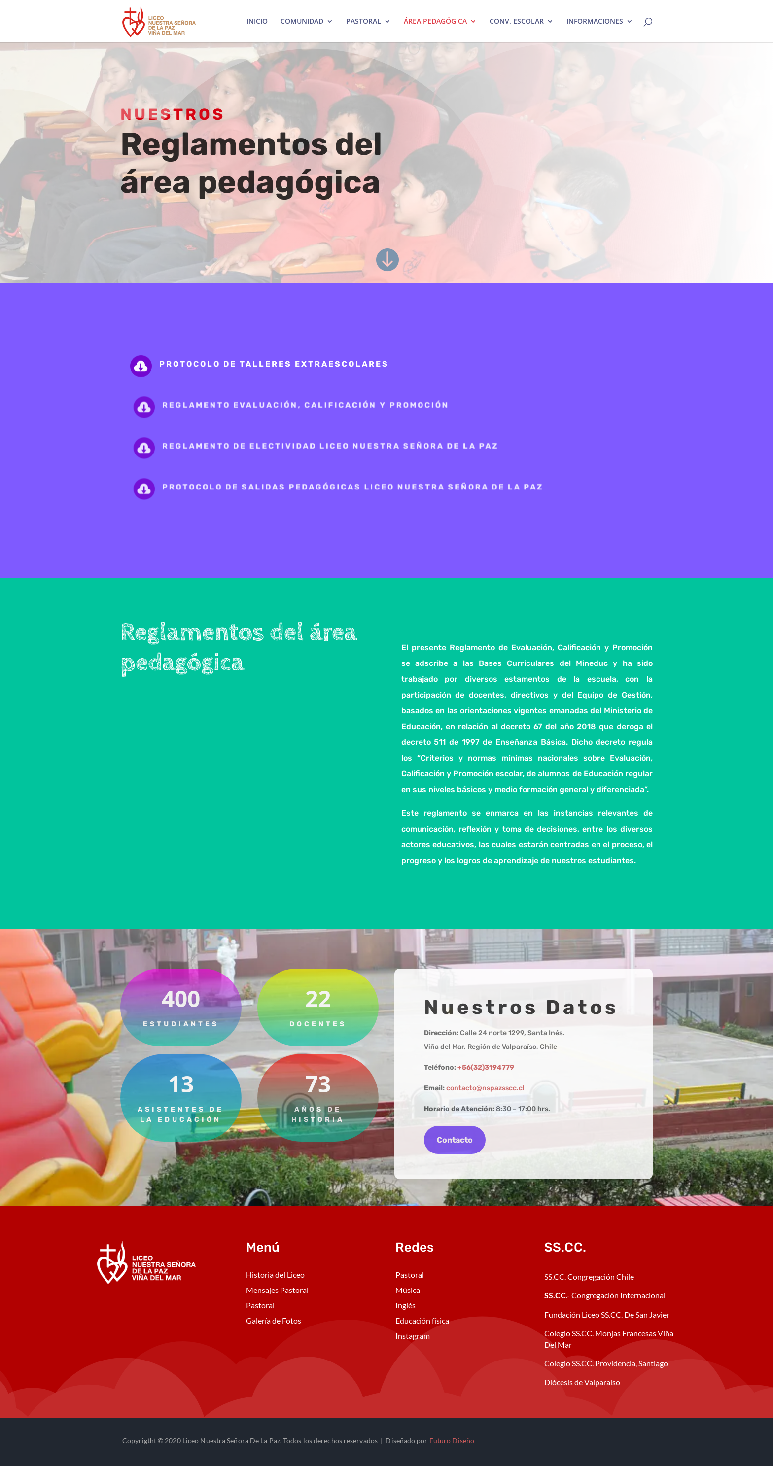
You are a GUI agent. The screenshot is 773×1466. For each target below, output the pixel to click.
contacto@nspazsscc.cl (485, 1088)
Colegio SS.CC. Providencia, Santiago (606, 1363)
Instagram (412, 1335)
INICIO (257, 22)
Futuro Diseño (451, 1440)
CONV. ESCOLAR (517, 22)
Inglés (405, 1305)
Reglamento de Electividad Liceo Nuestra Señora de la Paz (335, 446)
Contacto (455, 1140)
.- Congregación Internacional (605, 1295)
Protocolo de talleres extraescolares (276, 364)
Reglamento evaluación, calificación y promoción (312, 405)
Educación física (422, 1320)
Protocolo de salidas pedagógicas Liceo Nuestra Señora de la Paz (355, 487)
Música (407, 1289)
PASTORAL (363, 22)
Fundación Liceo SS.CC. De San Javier (606, 1314)
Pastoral (260, 1305)
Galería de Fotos (273, 1320)
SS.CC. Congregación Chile (589, 1276)
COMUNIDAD (302, 22)
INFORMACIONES (594, 22)
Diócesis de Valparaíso (582, 1382)
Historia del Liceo (275, 1274)
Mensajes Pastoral (277, 1289)
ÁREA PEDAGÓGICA (435, 22)
